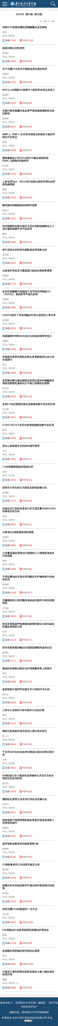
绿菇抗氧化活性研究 (13, 48)
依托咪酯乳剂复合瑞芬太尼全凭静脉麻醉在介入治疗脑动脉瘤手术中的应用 (28, 227)
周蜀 (4, 142)
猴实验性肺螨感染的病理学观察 (19, 205)
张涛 (4, 631)
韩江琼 (5, 388)
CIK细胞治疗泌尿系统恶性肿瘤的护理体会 (25, 930)
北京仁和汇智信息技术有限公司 (29, 1017)
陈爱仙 (5, 828)
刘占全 (5, 694)
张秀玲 (5, 537)
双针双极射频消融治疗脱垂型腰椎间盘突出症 (27, 647)
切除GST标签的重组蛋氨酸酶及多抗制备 (24, 27)
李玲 (4, 956)
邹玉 (4, 364)
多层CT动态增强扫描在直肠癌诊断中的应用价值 (28, 404)
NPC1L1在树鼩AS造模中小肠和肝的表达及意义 (28, 90)
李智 (4, 673)
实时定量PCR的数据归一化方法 (19, 909)
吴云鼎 (5, 914)
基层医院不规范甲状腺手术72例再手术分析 (26, 689)
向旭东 (5, 893)
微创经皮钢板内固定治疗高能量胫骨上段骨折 (27, 668)
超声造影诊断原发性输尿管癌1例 (20, 843)
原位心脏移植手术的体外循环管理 (20, 446)
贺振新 (5, 299)
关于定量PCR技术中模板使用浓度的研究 (24, 69)
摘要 (7, 40)
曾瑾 (4, 189)
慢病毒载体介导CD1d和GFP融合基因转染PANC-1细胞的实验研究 (25, 159)
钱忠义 (5, 210)
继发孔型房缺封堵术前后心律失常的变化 (24, 731)
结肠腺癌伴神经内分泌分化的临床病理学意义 (27, 336)
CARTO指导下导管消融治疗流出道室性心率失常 (29, 315)
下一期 (51, 21)
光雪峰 (5, 320)
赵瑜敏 (5, 118)
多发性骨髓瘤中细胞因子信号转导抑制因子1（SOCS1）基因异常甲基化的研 (26, 293)
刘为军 (5, 166)
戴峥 (4, 234)
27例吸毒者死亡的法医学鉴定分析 (21, 864)
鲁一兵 (5, 736)
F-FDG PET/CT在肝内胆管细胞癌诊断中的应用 (28, 425)
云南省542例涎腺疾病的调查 (18, 532)
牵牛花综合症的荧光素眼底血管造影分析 (24, 249)
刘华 (4, 472)
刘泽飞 (5, 804)
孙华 (4, 430)
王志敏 (5, 608)
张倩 (4, 516)
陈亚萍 (5, 53)
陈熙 (4, 715)
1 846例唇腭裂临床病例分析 (17, 466)
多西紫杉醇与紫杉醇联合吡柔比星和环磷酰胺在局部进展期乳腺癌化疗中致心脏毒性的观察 (28, 382)
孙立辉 (5, 409)
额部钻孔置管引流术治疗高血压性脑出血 (24, 799)
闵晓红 (5, 341)
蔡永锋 (5, 869)
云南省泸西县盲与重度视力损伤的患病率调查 (27, 270)
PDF (25, 40)
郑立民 (5, 783)
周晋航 (5, 275)
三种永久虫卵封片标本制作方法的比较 (23, 710)
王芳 (4, 451)
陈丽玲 (5, 95)
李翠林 (5, 584)
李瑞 (4, 935)
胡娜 (4, 979)
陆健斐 (5, 849)
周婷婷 (5, 74)
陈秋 (4, 561)
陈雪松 (5, 652)
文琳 (4, 759)
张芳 (4, 32)
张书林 (5, 255)
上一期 (42, 21)
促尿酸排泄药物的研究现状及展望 (20, 951)
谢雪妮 (5, 492)
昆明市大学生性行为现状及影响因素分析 (24, 487)
